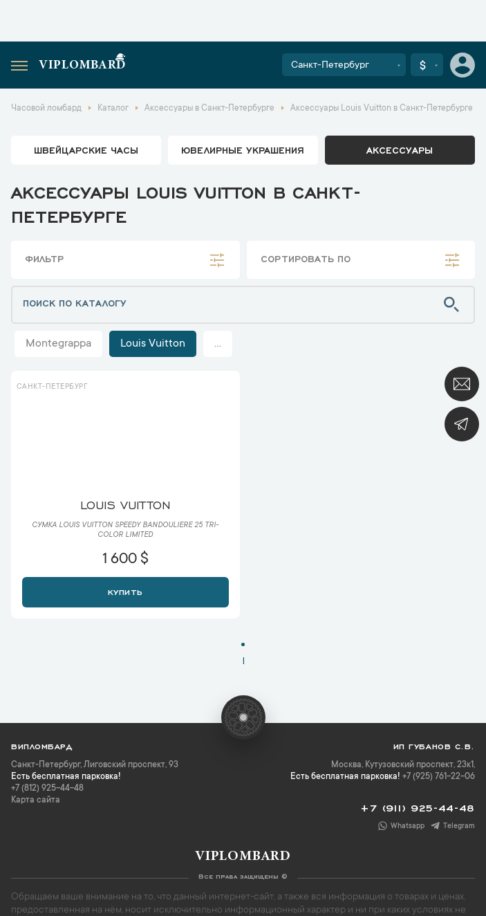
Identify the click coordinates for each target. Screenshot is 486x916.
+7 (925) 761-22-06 (438, 777)
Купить (125, 591)
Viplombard (82, 65)
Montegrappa (58, 344)
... (217, 344)
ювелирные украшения (242, 149)
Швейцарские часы (86, 149)
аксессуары (399, 149)
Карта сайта (35, 800)
